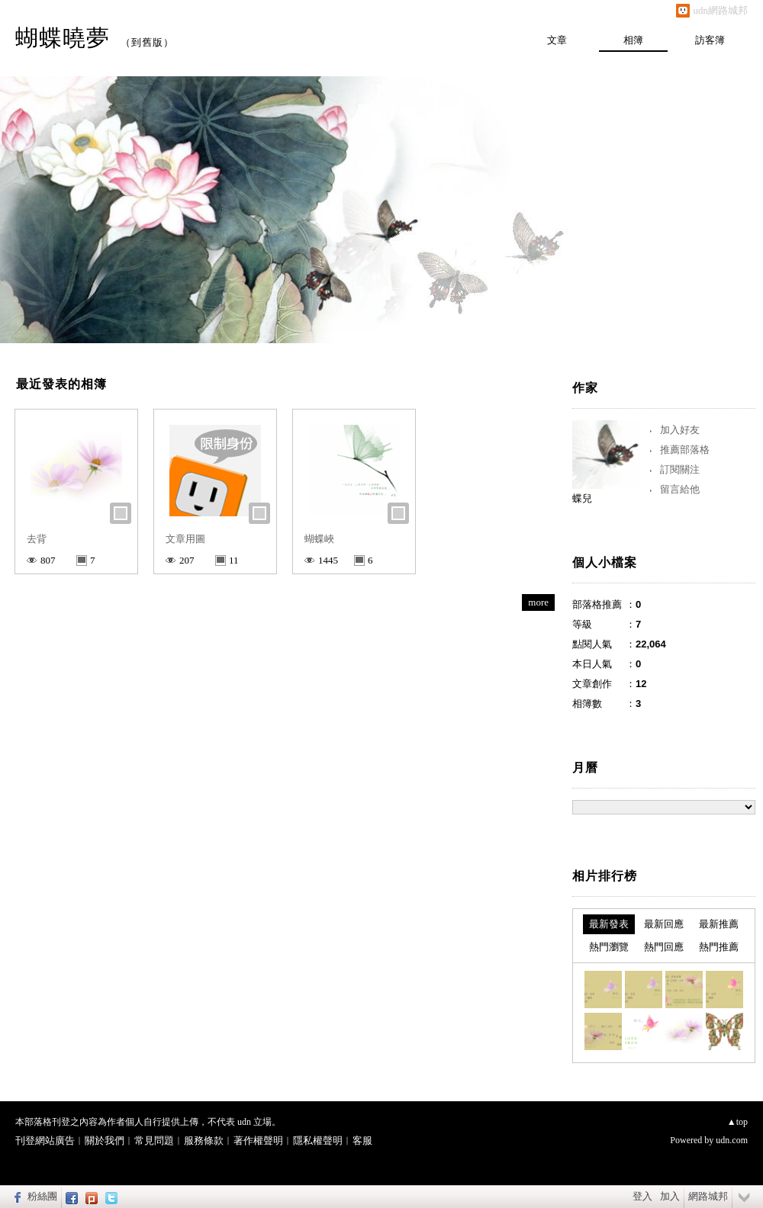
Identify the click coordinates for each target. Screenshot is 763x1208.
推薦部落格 (685, 449)
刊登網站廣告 (45, 1140)
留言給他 (680, 489)
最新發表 (609, 924)
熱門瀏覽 (609, 947)
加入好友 (680, 429)
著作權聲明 (258, 1140)
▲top (737, 1121)
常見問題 (154, 1140)
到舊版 (147, 42)
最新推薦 (719, 924)
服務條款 (204, 1140)
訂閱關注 (680, 469)
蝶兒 (582, 498)
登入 (642, 1196)
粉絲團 (42, 1196)
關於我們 (104, 1140)
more (538, 602)
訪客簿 (710, 40)
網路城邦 (708, 1196)
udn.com (732, 1140)
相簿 (633, 40)
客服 (362, 1140)
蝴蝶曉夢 (62, 37)
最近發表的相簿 (61, 384)
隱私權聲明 (318, 1140)
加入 (670, 1196)
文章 (557, 40)
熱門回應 (664, 947)
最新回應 (664, 924)
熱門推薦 (719, 947)
